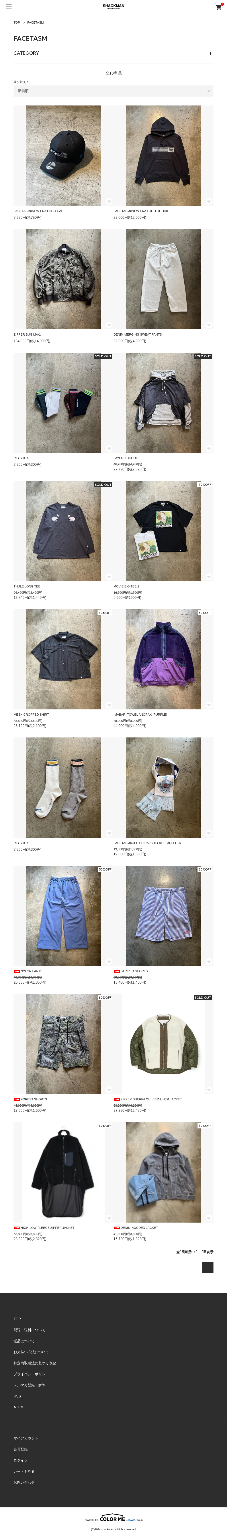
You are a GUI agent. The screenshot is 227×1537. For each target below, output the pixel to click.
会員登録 (21, 1449)
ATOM (18, 1407)
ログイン (21, 1460)
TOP (17, 22)
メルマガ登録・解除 (29, 1385)
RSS (17, 1396)
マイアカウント (26, 1438)
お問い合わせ (24, 1482)
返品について (24, 1341)
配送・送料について (29, 1330)
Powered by (113, 1517)
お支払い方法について (31, 1352)
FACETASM (35, 22)
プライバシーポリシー (31, 1374)
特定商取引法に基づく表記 (35, 1363)
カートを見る (24, 1471)
